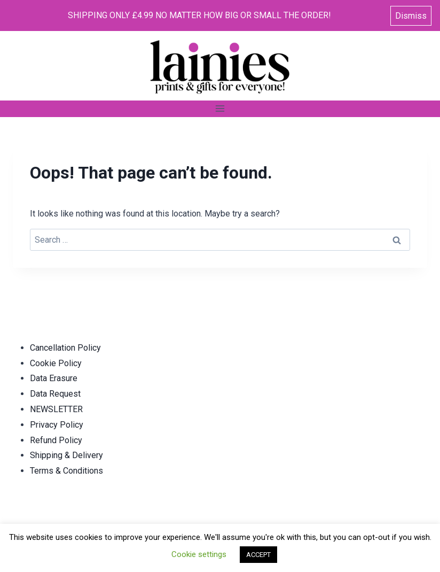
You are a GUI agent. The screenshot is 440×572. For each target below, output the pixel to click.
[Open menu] (220, 109)
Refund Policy (56, 440)
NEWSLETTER (56, 409)
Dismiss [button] (411, 16)
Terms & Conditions (66, 471)
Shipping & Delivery (66, 455)
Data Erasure (53, 378)
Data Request (55, 394)
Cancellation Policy (65, 348)
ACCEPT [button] (258, 555)
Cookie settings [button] (198, 554)
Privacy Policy (56, 425)
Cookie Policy (56, 363)
